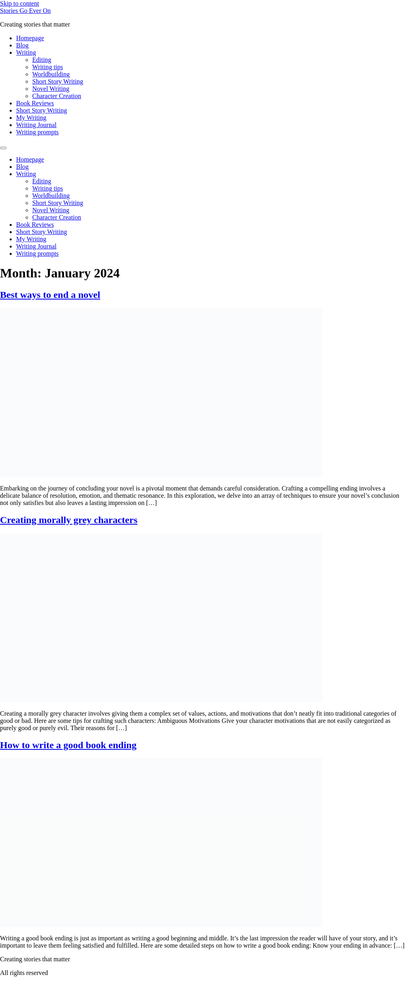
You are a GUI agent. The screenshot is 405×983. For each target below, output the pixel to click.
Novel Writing (50, 88)
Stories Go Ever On (25, 10)
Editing (41, 59)
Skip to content (19, 3)
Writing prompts (37, 132)
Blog (22, 45)
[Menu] (3, 148)
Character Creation (56, 95)
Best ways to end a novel (50, 294)
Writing (26, 52)
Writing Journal (36, 124)
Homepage (30, 38)
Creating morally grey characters (68, 520)
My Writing (31, 117)
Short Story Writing (57, 81)
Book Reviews (35, 103)
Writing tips (47, 67)
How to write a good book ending (68, 745)
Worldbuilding (51, 74)
